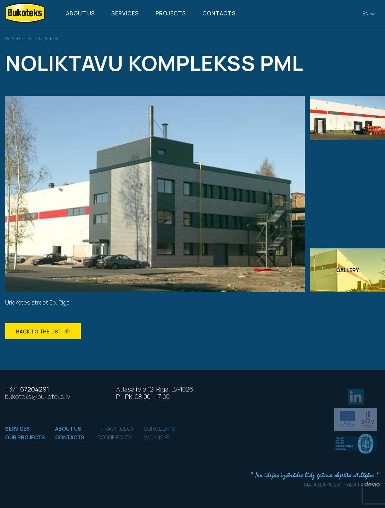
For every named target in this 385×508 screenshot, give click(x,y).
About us (80, 13)
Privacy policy (116, 429)
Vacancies (157, 437)
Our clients (159, 429)
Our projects (25, 437)
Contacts (219, 13)
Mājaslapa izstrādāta (342, 484)
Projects (171, 13)
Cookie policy (115, 437)
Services (125, 13)
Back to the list (43, 331)
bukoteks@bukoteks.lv (37, 396)
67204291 (27, 389)
